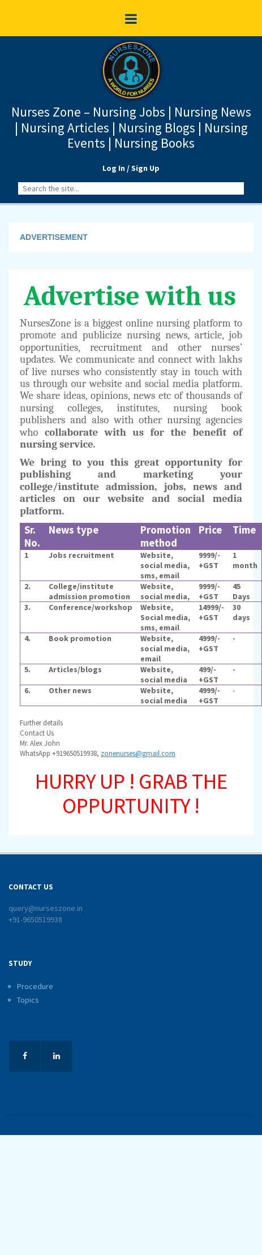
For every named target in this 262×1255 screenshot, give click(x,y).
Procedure (35, 986)
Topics (28, 1000)
